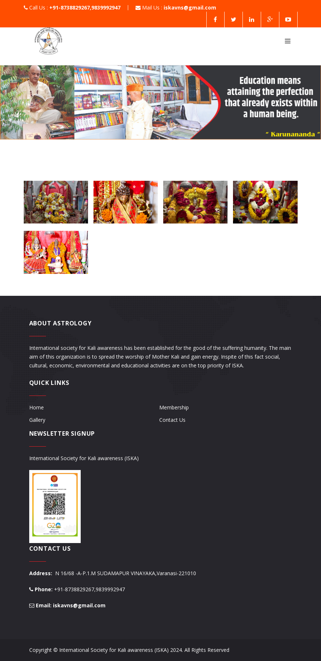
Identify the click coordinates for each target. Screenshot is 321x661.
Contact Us (172, 419)
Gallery (37, 419)
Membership (174, 407)
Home (36, 407)
